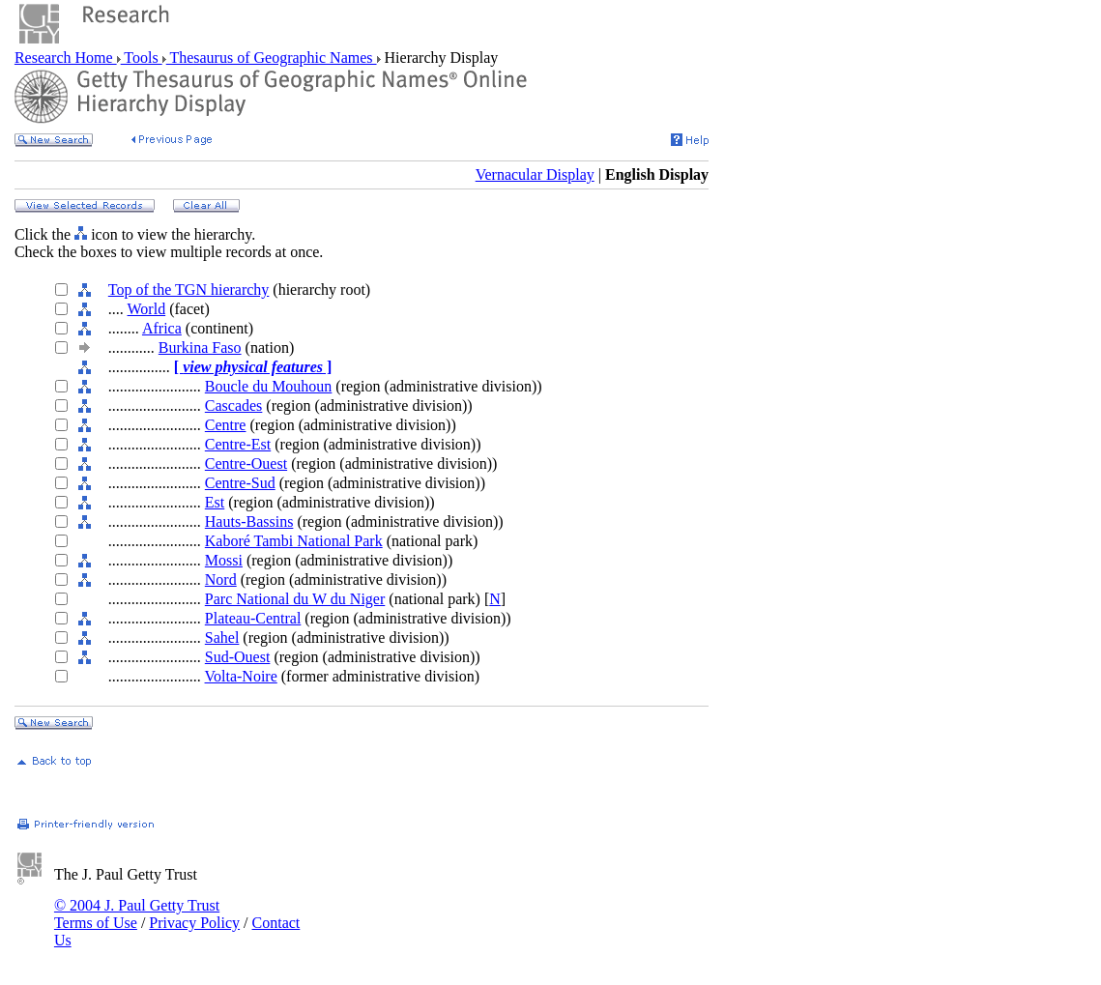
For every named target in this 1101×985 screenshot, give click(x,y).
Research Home (65, 57)
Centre (225, 425)
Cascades (234, 405)
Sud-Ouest (238, 657)
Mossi (224, 560)
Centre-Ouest (246, 463)
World (147, 309)
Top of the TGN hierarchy (189, 289)
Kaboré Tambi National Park (294, 541)
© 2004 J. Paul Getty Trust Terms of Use (136, 914)
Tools (141, 57)
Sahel (222, 637)
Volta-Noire (241, 676)
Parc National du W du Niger (295, 599)
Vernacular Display (535, 174)
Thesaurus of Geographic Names (271, 57)
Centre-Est (238, 444)
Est (214, 502)
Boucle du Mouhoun (269, 386)
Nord (221, 579)
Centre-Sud (240, 483)
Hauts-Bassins (249, 521)
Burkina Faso (200, 347)
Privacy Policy (194, 922)
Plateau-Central (253, 618)
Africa (162, 328)
